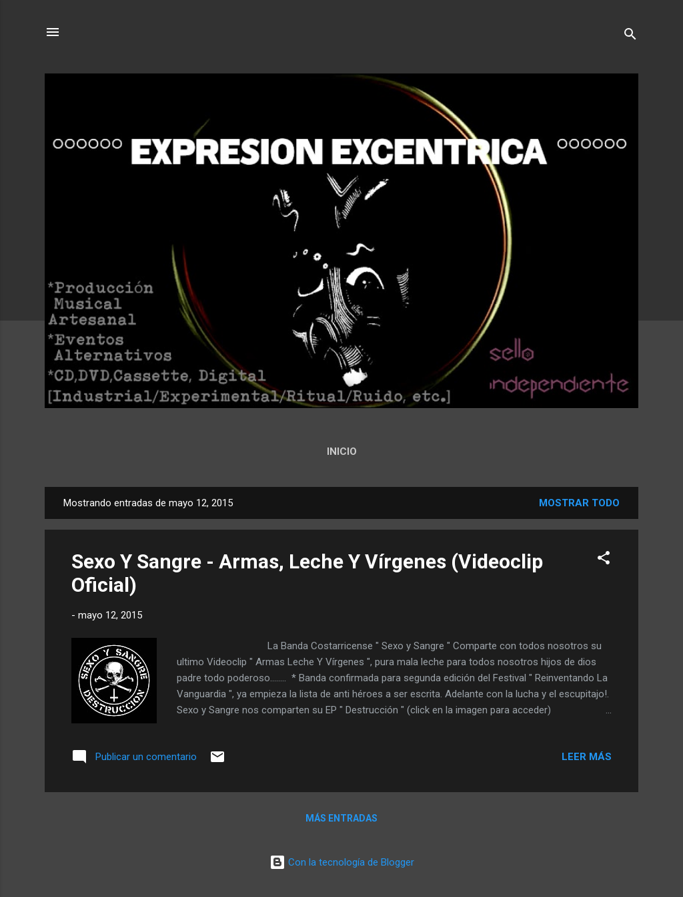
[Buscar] (630, 36)
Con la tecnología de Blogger (341, 862)
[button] (604, 560)
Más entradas (341, 818)
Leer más (587, 757)
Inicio (342, 451)
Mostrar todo (579, 503)
